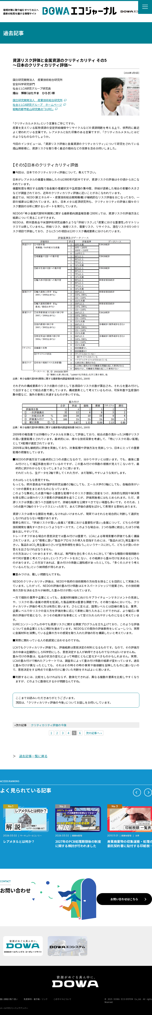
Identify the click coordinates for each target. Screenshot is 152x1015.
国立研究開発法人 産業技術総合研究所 (38, 100)
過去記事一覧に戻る (33, 756)
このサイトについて (62, 999)
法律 (137, 835)
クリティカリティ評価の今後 (48, 725)
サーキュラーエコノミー (31, 835)
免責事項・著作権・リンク (36, 999)
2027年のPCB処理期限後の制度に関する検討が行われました (78, 843)
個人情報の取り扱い (9, 999)
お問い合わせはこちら (124, 899)
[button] (137, 792)
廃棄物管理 (77, 835)
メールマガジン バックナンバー (14, 1007)
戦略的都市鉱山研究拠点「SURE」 (33, 109)
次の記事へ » (94, 733)
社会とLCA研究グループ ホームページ (37, 105)
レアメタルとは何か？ (19, 841)
